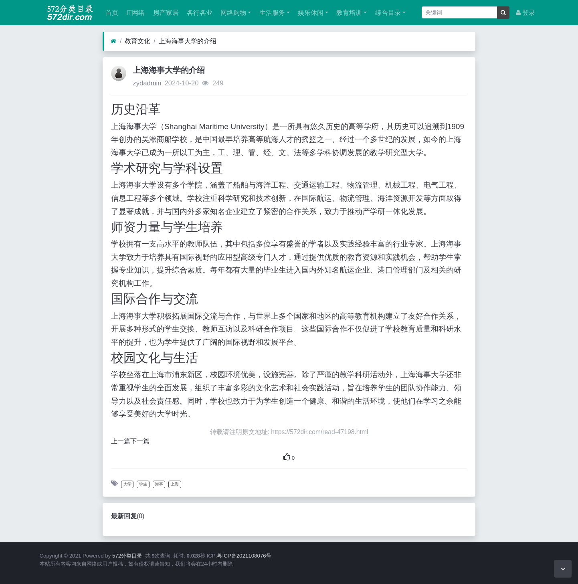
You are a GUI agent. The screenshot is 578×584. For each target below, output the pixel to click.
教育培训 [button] (348, 12)
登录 (525, 12)
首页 (111, 12)
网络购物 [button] (232, 12)
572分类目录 (127, 556)
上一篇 (120, 441)
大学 (127, 484)
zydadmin (147, 83)
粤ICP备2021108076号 (244, 556)
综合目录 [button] (386, 12)
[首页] (114, 41)
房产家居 (164, 12)
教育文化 (137, 41)
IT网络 (135, 12)
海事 (159, 484)
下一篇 (140, 441)
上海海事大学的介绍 (187, 41)
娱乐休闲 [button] (309, 12)
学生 (143, 484)
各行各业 (198, 12)
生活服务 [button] (271, 12)
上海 (175, 484)
